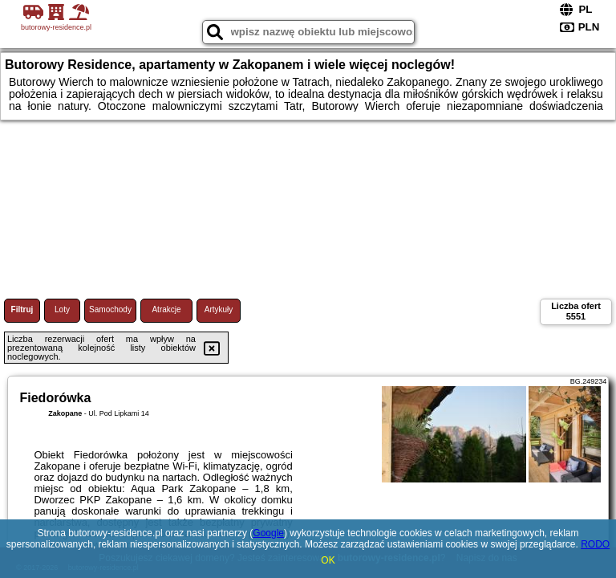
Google (268, 533)
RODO (595, 544)
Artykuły (219, 309)
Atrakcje (166, 309)
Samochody (110, 309)
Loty (62, 309)
